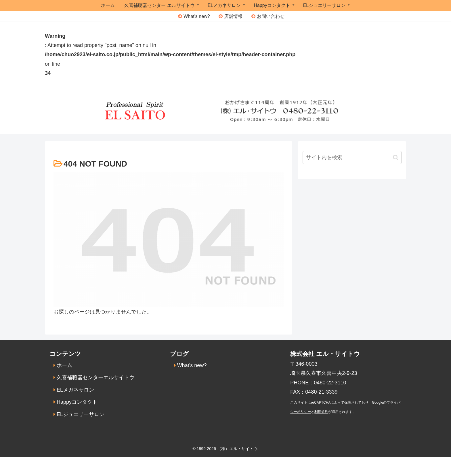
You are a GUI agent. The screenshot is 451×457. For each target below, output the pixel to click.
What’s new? (197, 16)
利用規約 (321, 412)
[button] (396, 157)
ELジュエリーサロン (80, 414)
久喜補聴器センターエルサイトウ (95, 377)
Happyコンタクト (77, 402)
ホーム (64, 365)
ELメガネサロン (75, 390)
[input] (352, 157)
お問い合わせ (270, 16)
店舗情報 (233, 16)
